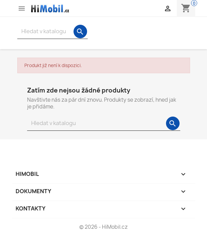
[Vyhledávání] (52, 31)
